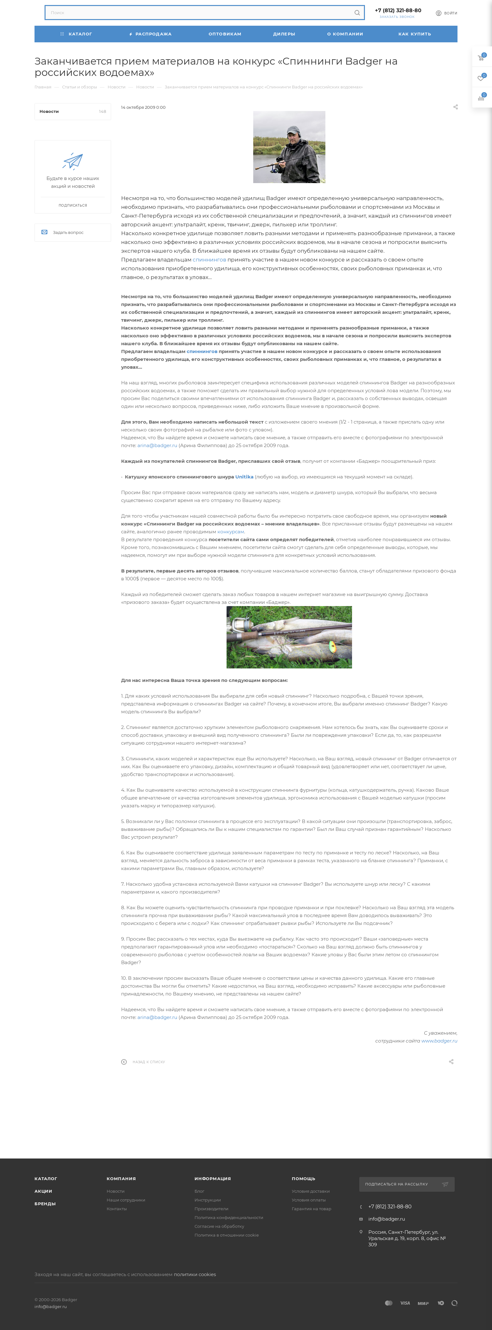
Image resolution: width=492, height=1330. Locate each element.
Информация (213, 1178)
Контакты (117, 1208)
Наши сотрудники (126, 1199)
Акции (43, 1191)
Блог (199, 1191)
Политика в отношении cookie (227, 1235)
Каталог (46, 1178)
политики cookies (195, 1274)
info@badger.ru (386, 1219)
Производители (211, 1208)
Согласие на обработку (219, 1226)
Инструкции (208, 1199)
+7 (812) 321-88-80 (398, 10)
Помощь (303, 1178)
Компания (121, 1178)
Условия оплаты (309, 1199)
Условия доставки (311, 1191)
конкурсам (230, 532)
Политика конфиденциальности (229, 1217)
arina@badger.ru (157, 445)
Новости (116, 1191)
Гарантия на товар (311, 1208)
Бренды (45, 1203)
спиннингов (209, 259)
